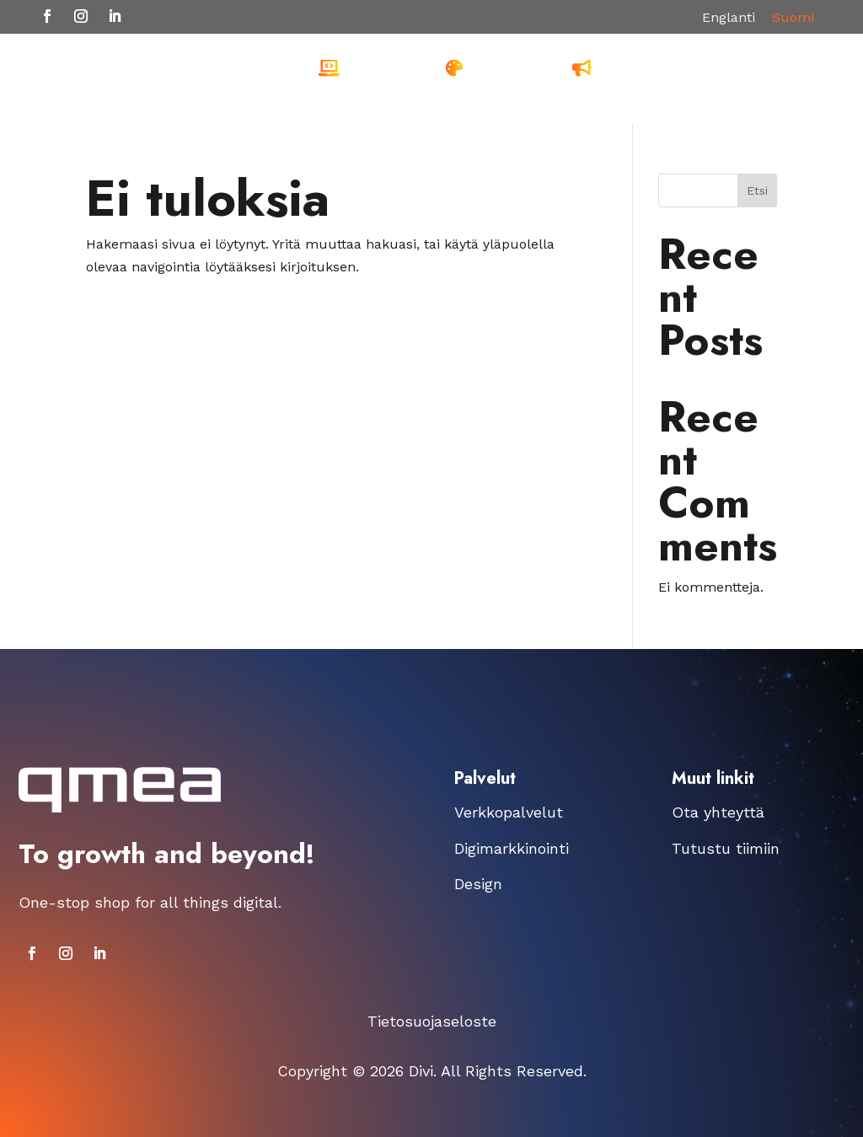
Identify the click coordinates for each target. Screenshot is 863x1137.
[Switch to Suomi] (793, 17)
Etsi (757, 190)
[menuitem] (329, 79)
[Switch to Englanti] (729, 17)
